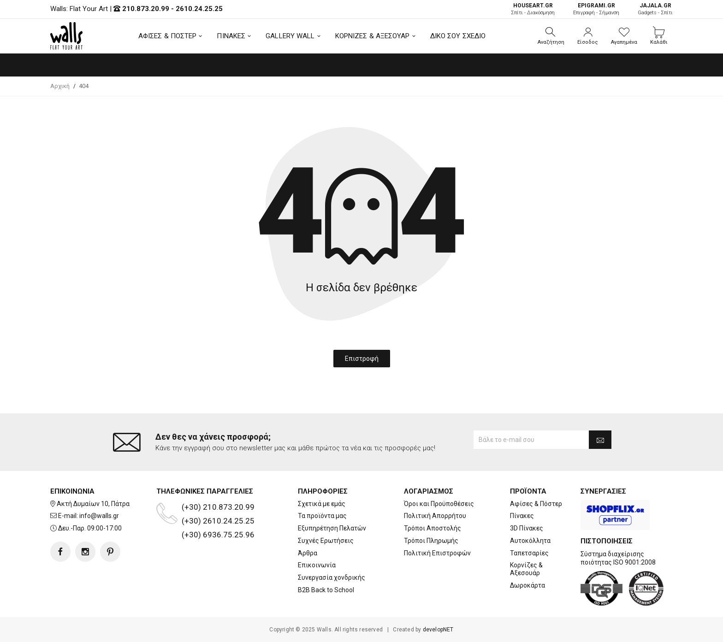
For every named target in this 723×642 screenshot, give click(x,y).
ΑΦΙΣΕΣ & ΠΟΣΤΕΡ (167, 36)
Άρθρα (307, 553)
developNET (438, 629)
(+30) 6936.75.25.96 (218, 534)
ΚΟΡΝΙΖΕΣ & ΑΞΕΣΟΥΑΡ (372, 36)
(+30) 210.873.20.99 (218, 507)
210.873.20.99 (145, 9)
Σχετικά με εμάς (321, 503)
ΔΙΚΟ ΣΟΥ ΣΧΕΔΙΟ (458, 36)
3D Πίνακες (526, 528)
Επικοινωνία (317, 565)
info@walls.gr (99, 515)
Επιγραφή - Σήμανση (596, 9)
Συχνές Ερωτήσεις (326, 540)
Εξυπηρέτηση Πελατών (332, 528)
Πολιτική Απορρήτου (435, 515)
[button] (551, 36)
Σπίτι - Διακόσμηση (533, 9)
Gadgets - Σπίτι (655, 9)
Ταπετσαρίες (529, 553)
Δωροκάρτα (527, 585)
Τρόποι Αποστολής (432, 528)
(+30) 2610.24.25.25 (218, 520)
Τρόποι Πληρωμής (431, 540)
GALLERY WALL (290, 36)
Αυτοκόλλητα (530, 540)
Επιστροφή (362, 358)
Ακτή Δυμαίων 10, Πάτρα (93, 503)
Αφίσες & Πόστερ (536, 503)
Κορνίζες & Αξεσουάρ (526, 569)
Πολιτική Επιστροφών (437, 553)
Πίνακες (522, 515)
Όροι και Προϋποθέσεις (439, 503)
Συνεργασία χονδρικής (331, 577)
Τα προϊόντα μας (322, 515)
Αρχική (60, 85)
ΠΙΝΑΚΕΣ (231, 36)
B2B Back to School (326, 590)
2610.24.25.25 (199, 9)
